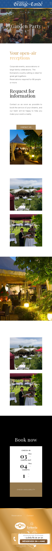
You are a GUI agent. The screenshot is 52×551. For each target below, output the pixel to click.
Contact (30, 516)
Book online (28, 539)
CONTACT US (26, 127)
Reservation (17, 516)
